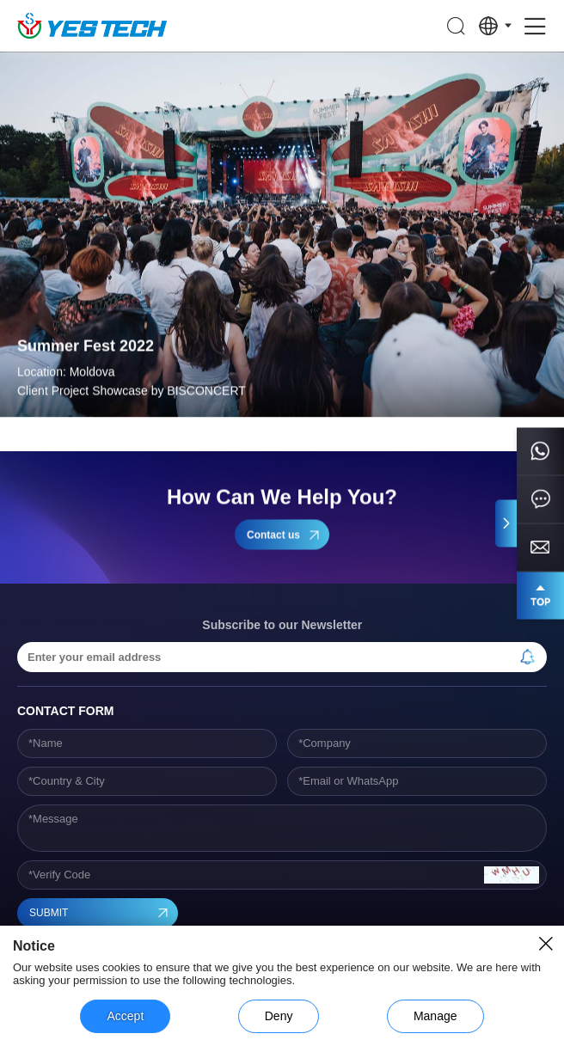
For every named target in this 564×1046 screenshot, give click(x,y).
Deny (279, 1016)
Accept (125, 1016)
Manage (435, 1016)
